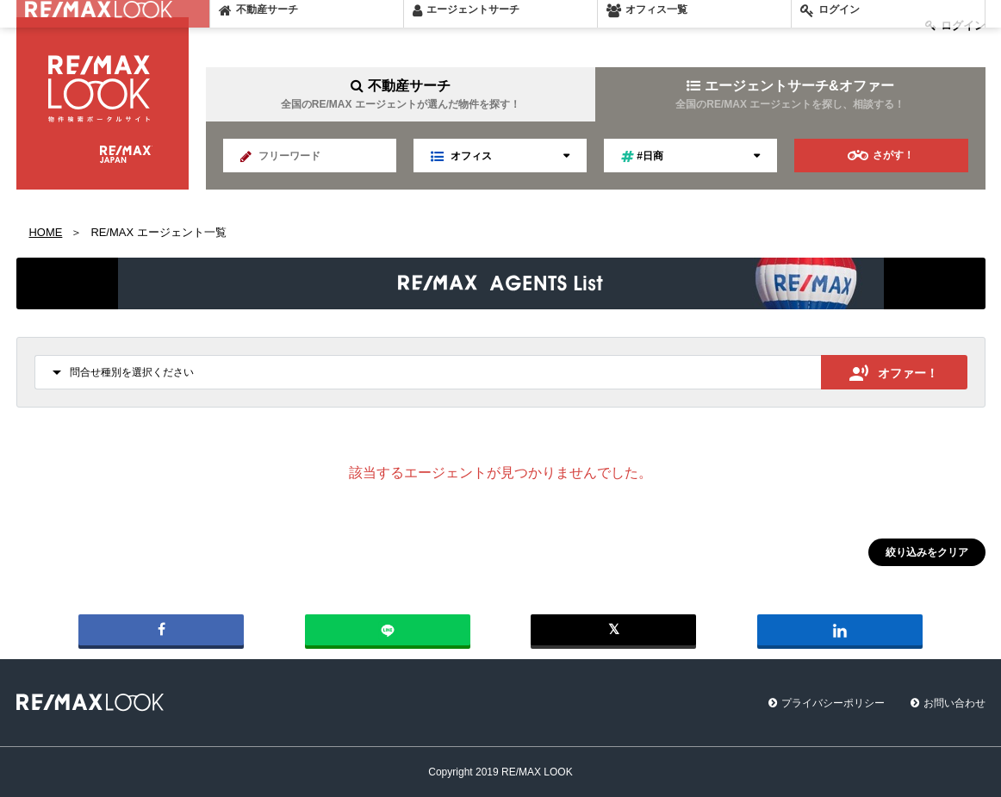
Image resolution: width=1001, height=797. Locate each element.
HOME (46, 232)
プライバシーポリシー (833, 703)
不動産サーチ (400, 94)
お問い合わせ (954, 703)
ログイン (955, 25)
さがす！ (881, 155)
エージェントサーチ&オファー (790, 94)
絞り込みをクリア (927, 552)
